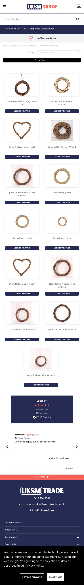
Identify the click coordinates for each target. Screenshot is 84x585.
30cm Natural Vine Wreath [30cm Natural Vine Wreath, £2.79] (62, 329)
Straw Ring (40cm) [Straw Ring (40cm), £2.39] (22, 238)
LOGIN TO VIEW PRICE (22, 111)
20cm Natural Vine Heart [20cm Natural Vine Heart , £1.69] (22, 147)
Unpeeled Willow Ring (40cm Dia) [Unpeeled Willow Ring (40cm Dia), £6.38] (22, 103)
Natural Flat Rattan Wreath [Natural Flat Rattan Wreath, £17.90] (62, 147)
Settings (32, 577)
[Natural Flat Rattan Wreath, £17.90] (62, 130)
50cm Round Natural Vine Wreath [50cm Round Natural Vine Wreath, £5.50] (62, 285)
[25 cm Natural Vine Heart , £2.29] (22, 267)
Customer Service (13, 522)
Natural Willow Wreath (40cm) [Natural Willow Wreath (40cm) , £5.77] (62, 103)
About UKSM (11, 530)
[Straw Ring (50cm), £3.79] (62, 176)
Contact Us (10, 544)
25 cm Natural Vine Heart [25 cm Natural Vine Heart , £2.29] (22, 284)
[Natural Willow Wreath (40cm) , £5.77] (62, 85)
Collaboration (11, 537)
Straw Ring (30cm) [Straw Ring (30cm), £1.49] (61, 238)
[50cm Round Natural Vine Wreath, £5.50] (62, 267)
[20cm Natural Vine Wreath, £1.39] (41, 358)
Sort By (30, 53)
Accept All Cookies (55, 577)
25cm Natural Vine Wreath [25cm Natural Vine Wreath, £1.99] (22, 329)
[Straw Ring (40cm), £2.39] (22, 222)
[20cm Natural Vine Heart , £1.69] (22, 130)
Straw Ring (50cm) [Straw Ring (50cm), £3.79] (61, 192)
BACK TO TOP (42, 477)
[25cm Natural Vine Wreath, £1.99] (22, 313)
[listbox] (59, 52)
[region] (42, 446)
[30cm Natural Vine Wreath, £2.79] (62, 313)
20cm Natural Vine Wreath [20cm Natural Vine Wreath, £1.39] (41, 375)
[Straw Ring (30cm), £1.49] (62, 222)
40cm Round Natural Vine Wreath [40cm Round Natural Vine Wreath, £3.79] (22, 194)
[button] (42, 60)
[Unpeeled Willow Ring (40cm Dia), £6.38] (22, 85)
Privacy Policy (34, 565)
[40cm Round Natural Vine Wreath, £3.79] (22, 176)
